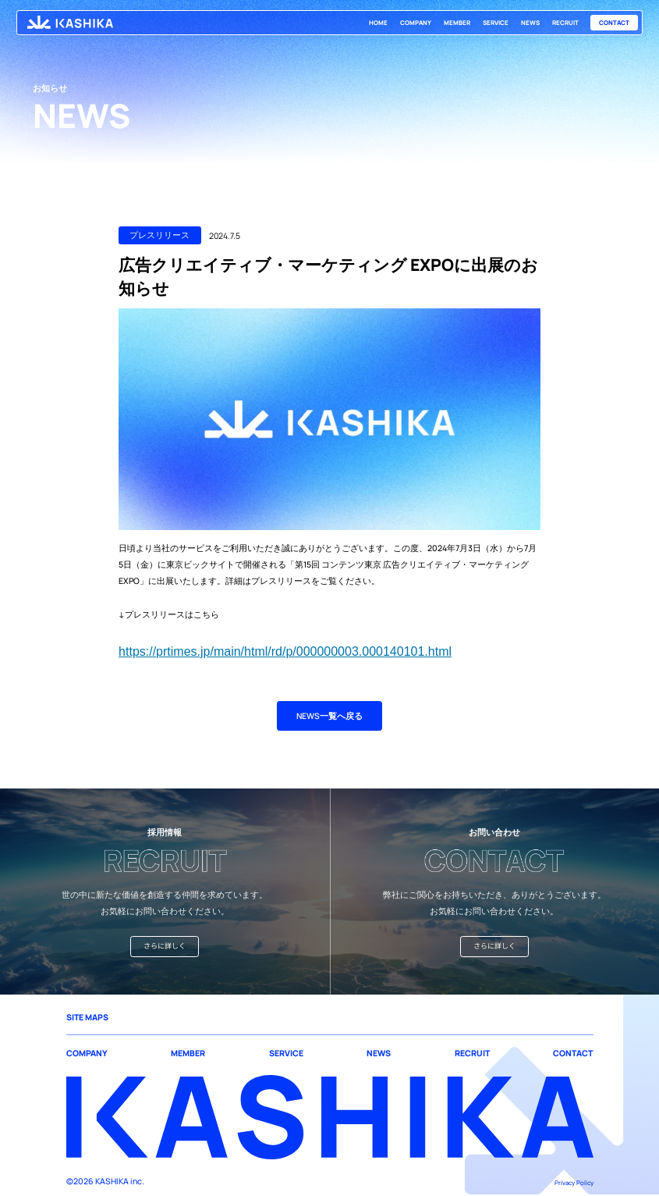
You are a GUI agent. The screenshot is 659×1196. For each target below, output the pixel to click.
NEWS (530, 23)
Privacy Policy (573, 1183)
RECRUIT (565, 23)
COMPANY (415, 23)
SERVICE (495, 23)
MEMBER (457, 23)
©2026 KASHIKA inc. (105, 1181)
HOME (378, 23)
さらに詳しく (164, 945)
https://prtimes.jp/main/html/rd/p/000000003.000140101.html (285, 651)
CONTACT (614, 23)
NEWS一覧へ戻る (329, 715)
